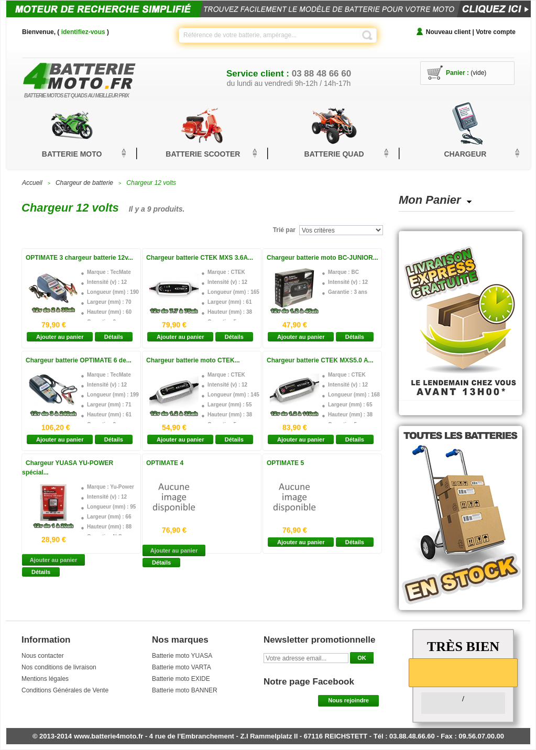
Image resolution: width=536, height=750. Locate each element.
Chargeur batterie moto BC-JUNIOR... (322, 257)
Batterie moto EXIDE (181, 678)
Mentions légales (45, 678)
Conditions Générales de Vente (64, 690)
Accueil (32, 182)
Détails (113, 337)
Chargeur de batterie (84, 182)
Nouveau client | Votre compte (471, 32)
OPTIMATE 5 (285, 463)
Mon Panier (430, 199)
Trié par (284, 230)
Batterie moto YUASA (182, 655)
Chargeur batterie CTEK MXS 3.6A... (199, 257)
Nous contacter (42, 655)
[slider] (463, 672)
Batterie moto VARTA (181, 667)
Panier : (457, 72)
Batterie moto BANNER (184, 690)
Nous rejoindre (348, 700)
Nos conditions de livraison (58, 667)
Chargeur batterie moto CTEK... (193, 360)
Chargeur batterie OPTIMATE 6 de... (79, 360)
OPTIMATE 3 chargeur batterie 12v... (79, 257)
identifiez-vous (83, 32)
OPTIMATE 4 (164, 463)
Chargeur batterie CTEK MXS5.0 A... (320, 360)
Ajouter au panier (59, 337)
